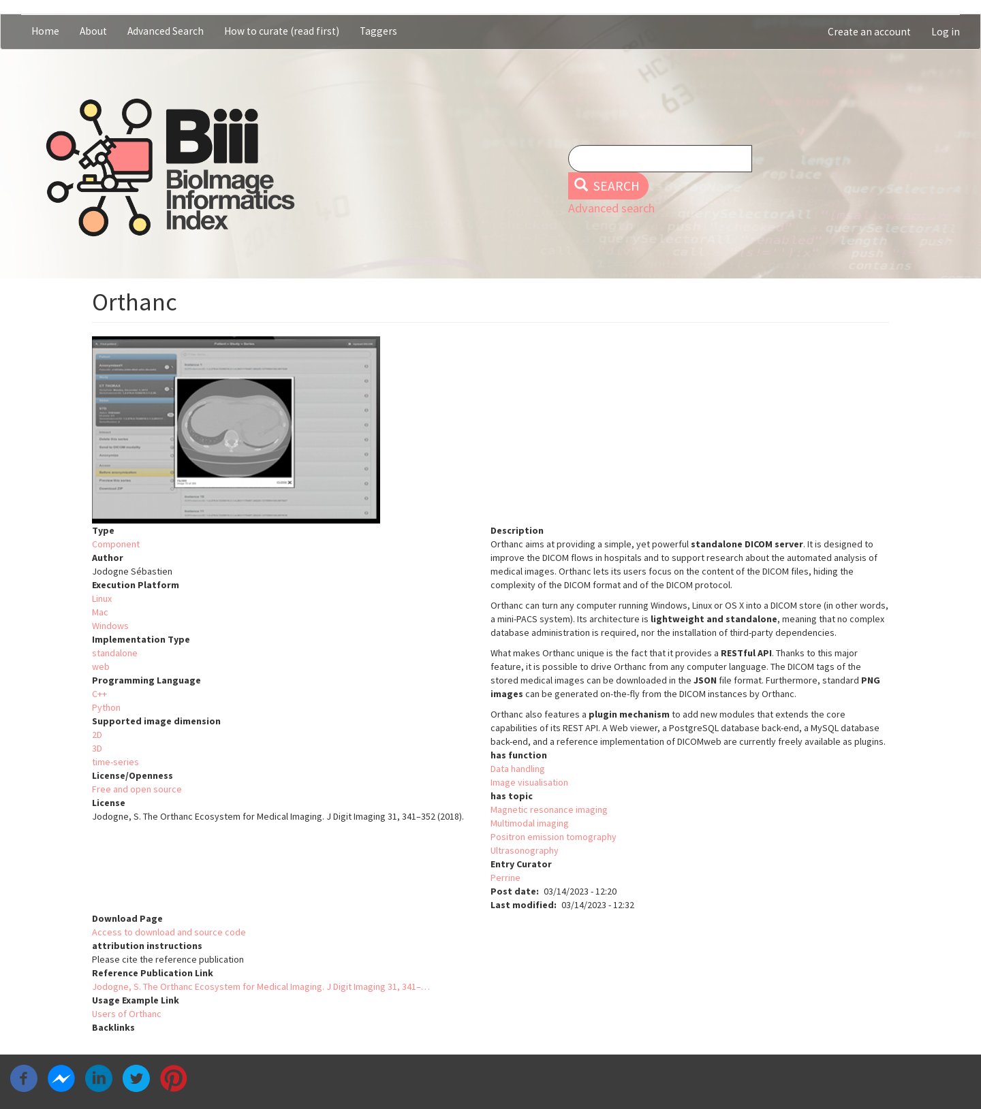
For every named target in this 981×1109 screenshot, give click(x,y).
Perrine (505, 877)
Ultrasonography (524, 850)
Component (116, 544)
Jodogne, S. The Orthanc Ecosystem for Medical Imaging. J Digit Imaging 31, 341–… (261, 986)
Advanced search (611, 208)
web (101, 666)
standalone (115, 653)
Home (45, 31)
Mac (100, 612)
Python (106, 707)
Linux (102, 598)
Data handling (517, 768)
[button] (490, 430)
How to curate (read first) (281, 31)
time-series (115, 762)
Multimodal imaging (529, 823)
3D (97, 748)
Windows (110, 626)
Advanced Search (165, 31)
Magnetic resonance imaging (549, 809)
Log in (945, 31)
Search (607, 186)
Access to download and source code (169, 932)
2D (97, 734)
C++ (99, 694)
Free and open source (137, 789)
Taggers (378, 31)
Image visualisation (529, 782)
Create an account (869, 31)
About (93, 31)
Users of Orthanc (126, 1014)
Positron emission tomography (553, 837)
